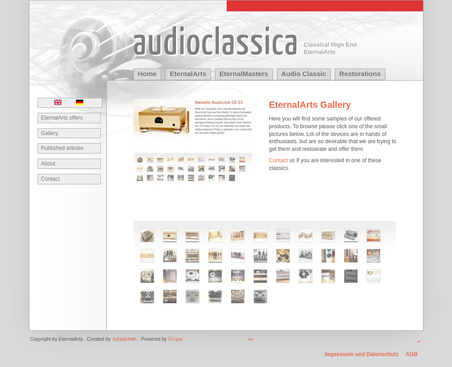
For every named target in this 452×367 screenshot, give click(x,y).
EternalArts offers (62, 118)
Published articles (62, 148)
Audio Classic (303, 73)
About (48, 163)
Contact (50, 179)
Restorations (360, 73)
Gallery (49, 133)
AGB (412, 355)
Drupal (175, 339)
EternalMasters (243, 73)
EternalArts (188, 73)
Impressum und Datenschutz (361, 355)
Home (147, 73)
